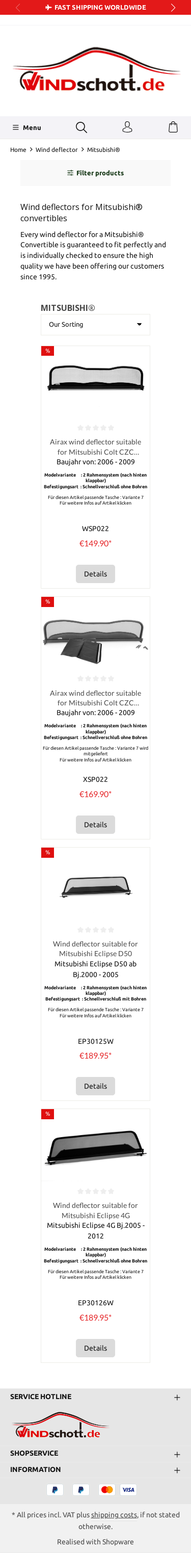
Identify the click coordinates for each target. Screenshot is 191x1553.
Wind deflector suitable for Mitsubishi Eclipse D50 (95, 948)
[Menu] (26, 127)
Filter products (95, 172)
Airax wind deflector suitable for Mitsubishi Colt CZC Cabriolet (95, 447)
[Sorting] (95, 324)
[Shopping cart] (173, 127)
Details (95, 574)
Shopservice (34, 1453)
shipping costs (114, 1515)
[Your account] (127, 127)
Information (35, 1469)
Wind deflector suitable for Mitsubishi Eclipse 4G (95, 1210)
